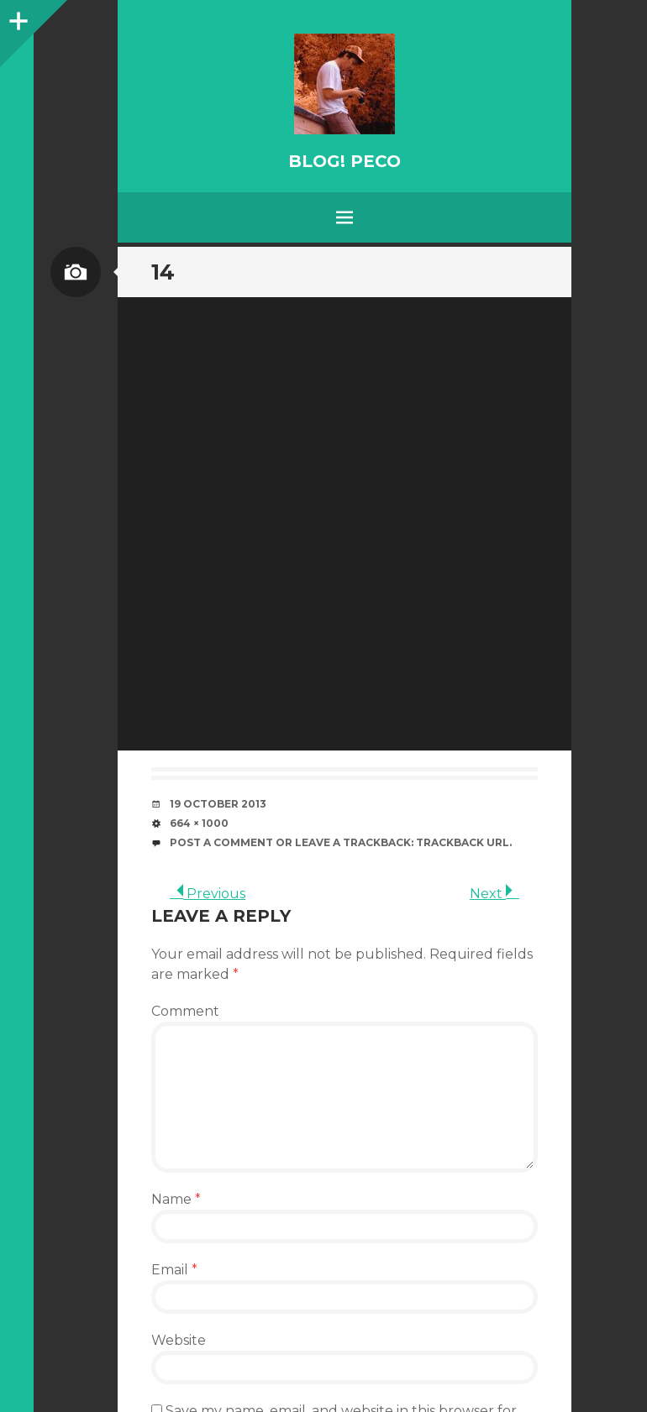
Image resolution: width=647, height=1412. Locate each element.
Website (178, 1340)
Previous (207, 894)
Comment (185, 1011)
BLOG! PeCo (344, 161)
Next (494, 894)
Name (176, 1199)
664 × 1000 (199, 823)
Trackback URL (462, 842)
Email (174, 1270)
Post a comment (221, 842)
